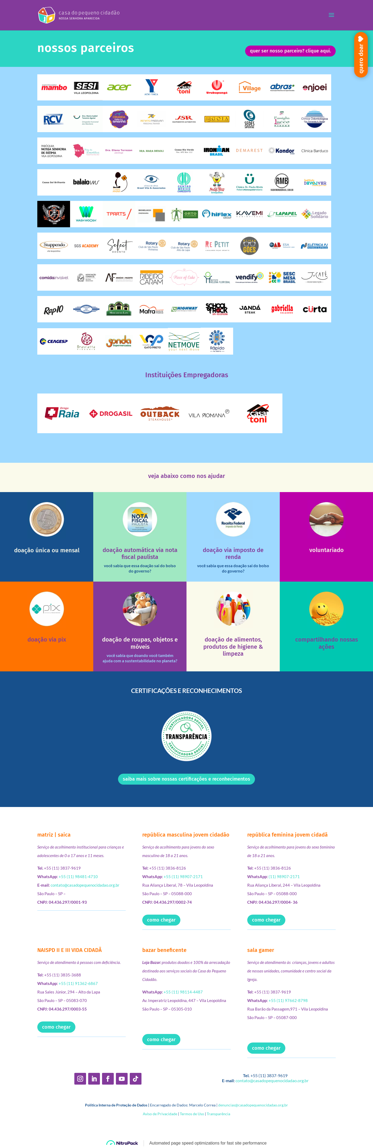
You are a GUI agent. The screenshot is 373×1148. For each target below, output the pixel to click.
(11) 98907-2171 (284, 876)
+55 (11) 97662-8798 (288, 1000)
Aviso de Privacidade (160, 1114)
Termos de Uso (192, 1114)
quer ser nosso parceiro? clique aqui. (290, 51)
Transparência (218, 1114)
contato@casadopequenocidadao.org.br (85, 885)
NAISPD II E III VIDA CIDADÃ (69, 950)
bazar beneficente (164, 950)
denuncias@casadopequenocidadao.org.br (253, 1105)
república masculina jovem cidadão (185, 834)
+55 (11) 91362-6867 (78, 983)
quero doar (360, 59)
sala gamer (260, 950)
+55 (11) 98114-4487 (183, 991)
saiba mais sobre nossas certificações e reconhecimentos (186, 779)
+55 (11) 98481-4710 (78, 876)
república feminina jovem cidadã (287, 834)
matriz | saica (54, 834)
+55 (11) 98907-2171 (183, 876)
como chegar (161, 920)
